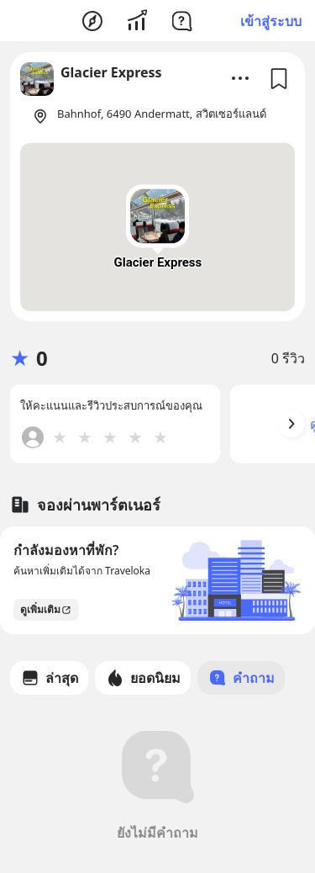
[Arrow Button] (291, 423)
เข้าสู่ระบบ (271, 21)
